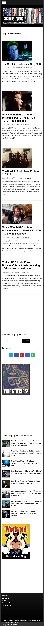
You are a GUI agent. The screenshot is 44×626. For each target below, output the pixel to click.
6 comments (25, 237)
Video (17, 124)
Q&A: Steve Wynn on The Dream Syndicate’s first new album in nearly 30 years (25, 463)
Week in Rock (18, 68)
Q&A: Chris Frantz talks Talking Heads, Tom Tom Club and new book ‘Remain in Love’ (26, 453)
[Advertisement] (22, 313)
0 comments (28, 68)
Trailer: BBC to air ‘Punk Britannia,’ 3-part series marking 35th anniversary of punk (21, 265)
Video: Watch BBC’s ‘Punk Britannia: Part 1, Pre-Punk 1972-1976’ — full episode (21, 230)
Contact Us (6, 598)
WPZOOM (13, 625)
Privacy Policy (7, 603)
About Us (5, 596)
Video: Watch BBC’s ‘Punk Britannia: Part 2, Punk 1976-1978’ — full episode (19, 117)
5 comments (25, 124)
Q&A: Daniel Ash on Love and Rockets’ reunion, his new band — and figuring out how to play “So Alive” (26, 443)
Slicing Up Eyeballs (21, 620)
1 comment (25, 272)
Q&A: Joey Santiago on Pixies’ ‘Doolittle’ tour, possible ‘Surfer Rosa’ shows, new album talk (26, 493)
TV (14, 124)
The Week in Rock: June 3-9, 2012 (22, 64)
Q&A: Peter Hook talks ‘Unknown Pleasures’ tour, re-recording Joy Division (23, 513)
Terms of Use (6, 605)
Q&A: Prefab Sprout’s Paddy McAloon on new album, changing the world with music (26, 503)
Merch (4, 600)
